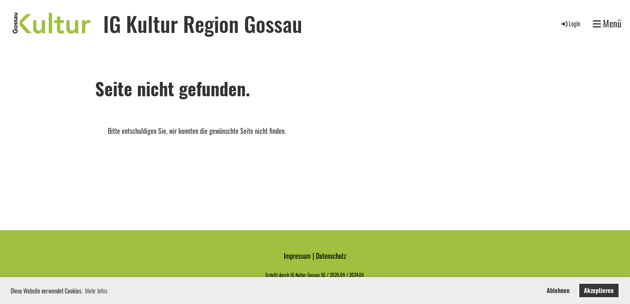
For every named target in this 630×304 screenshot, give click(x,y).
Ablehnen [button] (558, 290)
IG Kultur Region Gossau (202, 23)
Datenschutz (331, 256)
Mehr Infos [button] (96, 290)
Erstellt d (273, 274)
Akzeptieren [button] (599, 290)
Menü (607, 23)
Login (570, 23)
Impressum (297, 256)
